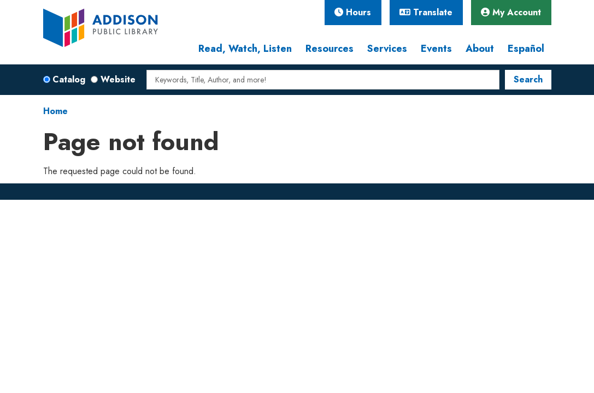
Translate (425, 12)
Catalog (68, 79)
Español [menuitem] (526, 48)
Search (528, 79)
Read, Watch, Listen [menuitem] (245, 48)
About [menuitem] (480, 48)
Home (55, 111)
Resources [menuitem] (329, 48)
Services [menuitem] (387, 48)
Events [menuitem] (436, 48)
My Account (511, 12)
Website (118, 79)
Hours (352, 12)
